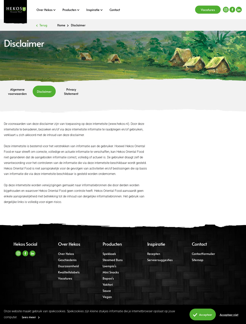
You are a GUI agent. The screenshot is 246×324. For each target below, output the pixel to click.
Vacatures (208, 10)
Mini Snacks (111, 272)
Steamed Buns (113, 260)
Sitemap (197, 260)
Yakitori (108, 284)
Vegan (107, 297)
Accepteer (201, 315)
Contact (115, 10)
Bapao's (108, 278)
